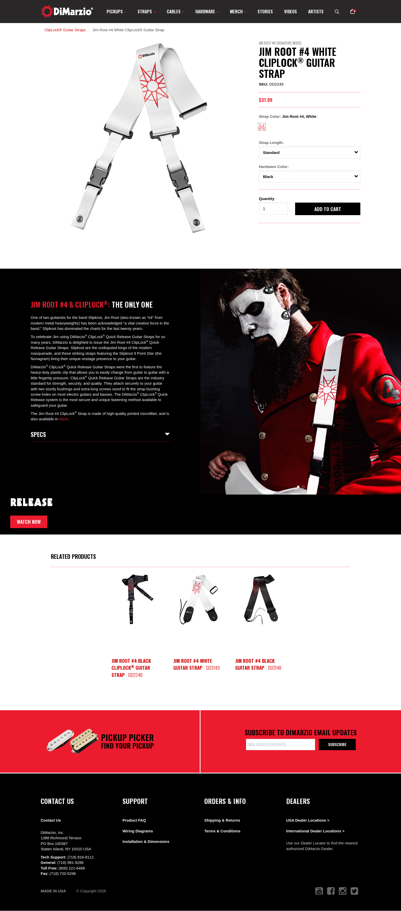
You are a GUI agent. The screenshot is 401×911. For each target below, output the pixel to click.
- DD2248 (131, 667)
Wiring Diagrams (137, 831)
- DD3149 (196, 664)
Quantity (266, 198)
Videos (290, 11)
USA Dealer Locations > (307, 820)
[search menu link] (337, 11)
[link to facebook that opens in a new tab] (331, 891)
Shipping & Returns (222, 820)
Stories (265, 11)
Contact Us (51, 820)
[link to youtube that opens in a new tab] (319, 891)
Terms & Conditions (222, 831)
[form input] (273, 209)
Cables (175, 11)
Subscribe (337, 744)
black (63, 419)
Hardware (207, 11)
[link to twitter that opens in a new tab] (354, 891)
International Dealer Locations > (315, 831)
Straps (146, 11)
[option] (140, 138)
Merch (238, 11)
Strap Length (271, 142)
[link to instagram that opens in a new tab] (343, 891)
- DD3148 (258, 664)
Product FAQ (134, 820)
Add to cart (327, 208)
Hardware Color (273, 166)
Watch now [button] (29, 521)
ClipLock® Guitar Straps (65, 30)
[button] (352, 11)
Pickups (116, 11)
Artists (316, 11)
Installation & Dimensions (145, 841)
